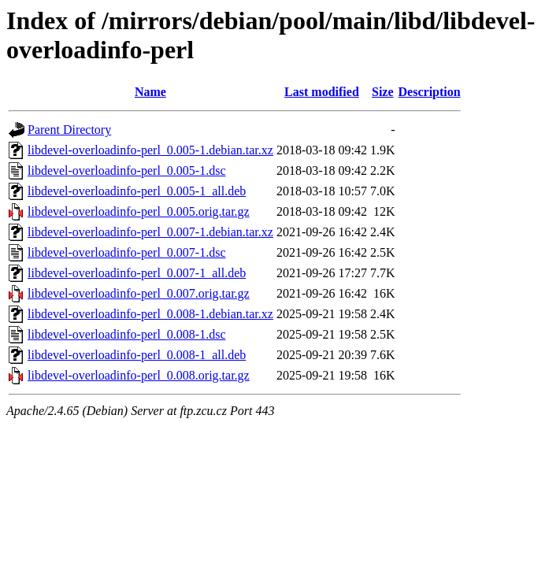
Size (383, 91)
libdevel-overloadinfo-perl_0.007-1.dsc (126, 252)
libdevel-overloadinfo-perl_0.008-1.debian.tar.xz (150, 314)
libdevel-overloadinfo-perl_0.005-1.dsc (126, 170)
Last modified (321, 91)
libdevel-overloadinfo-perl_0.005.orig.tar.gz (139, 211)
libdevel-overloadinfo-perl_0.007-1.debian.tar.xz (150, 232)
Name (150, 91)
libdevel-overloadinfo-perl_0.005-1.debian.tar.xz (150, 150)
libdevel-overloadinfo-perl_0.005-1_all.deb (137, 191)
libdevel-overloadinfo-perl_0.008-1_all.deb (137, 354)
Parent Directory (69, 129)
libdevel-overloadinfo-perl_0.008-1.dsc (126, 334)
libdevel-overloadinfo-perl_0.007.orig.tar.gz (139, 293)
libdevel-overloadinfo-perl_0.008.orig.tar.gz (139, 375)
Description (430, 91)
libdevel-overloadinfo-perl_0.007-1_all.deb (137, 273)
